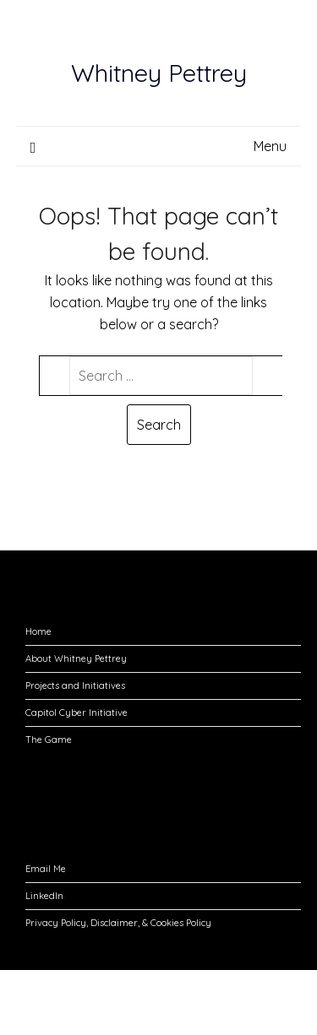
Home (38, 631)
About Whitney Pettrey (76, 658)
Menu (270, 146)
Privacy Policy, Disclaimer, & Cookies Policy (118, 923)
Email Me (45, 869)
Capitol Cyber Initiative (76, 712)
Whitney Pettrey (159, 72)
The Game (48, 739)
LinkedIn (44, 896)
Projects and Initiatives (75, 685)
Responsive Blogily (121, 1010)
